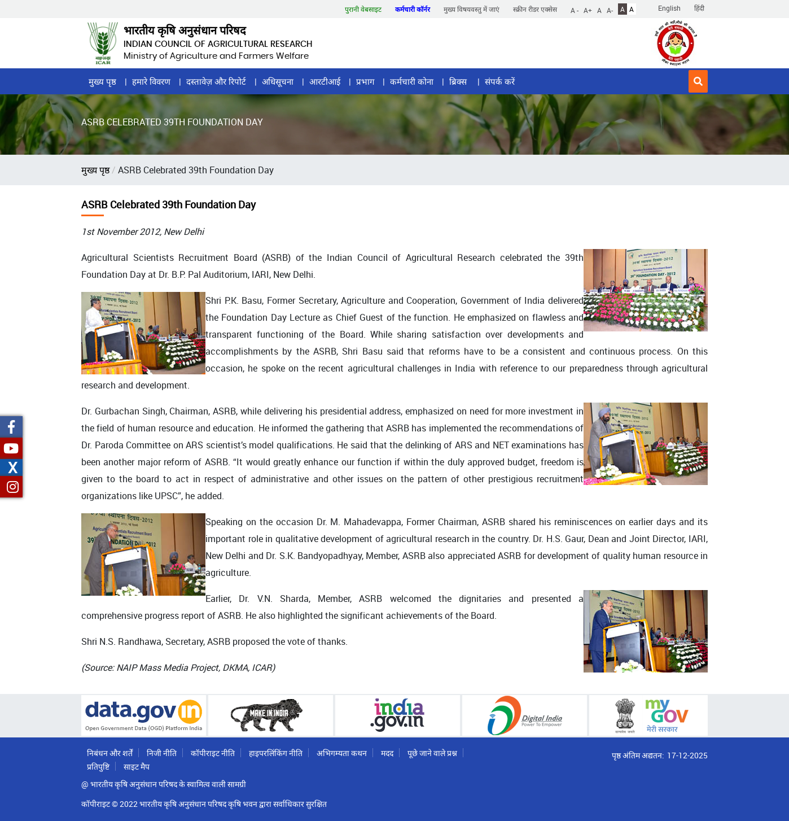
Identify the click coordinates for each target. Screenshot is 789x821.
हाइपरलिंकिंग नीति (276, 753)
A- (610, 10)
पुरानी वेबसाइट (363, 9)
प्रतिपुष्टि (98, 766)
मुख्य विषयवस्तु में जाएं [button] (471, 9)
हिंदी (699, 8)
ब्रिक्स (459, 81)
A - (574, 10)
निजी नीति (162, 753)
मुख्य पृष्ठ (102, 81)
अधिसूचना (277, 81)
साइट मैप (137, 766)
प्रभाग (365, 81)
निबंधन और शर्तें (110, 753)
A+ (588, 10)
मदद (387, 753)
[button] (698, 81)
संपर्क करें (500, 81)
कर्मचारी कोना (411, 81)
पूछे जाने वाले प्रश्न (432, 753)
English (669, 8)
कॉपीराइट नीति (213, 753)
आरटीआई (324, 81)
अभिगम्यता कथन (342, 753)
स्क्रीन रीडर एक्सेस (535, 9)
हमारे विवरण (151, 81)
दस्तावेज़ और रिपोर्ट (216, 81)
